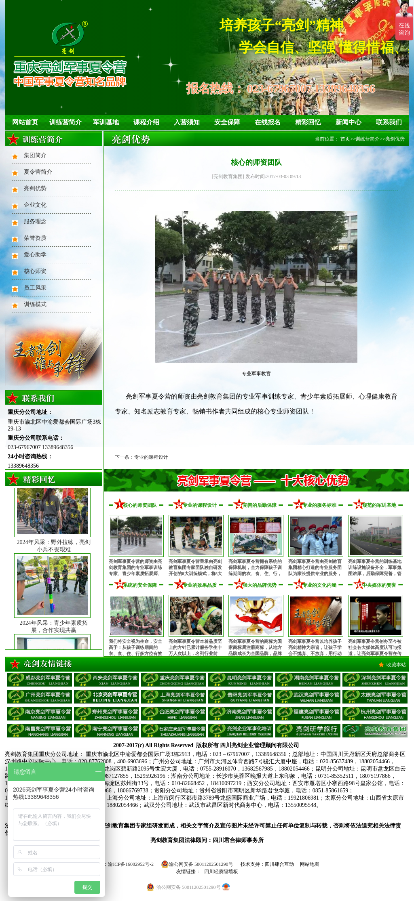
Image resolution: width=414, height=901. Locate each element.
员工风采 (35, 288)
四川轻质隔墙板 (221, 871)
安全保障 (227, 122)
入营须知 (187, 122)
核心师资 (35, 271)
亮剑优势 (35, 188)
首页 (345, 139)
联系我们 (389, 122)
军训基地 (106, 122)
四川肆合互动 (279, 864)
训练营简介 (65, 122)
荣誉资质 (35, 238)
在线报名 (268, 122)
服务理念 (35, 221)
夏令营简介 (38, 172)
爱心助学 (35, 255)
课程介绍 (146, 122)
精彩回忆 (308, 122)
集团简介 (35, 155)
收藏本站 (396, 665)
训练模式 (35, 304)
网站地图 (309, 864)
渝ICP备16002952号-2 (131, 864)
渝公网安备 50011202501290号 (197, 864)
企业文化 (35, 205)
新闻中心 (348, 122)
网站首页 (25, 122)
